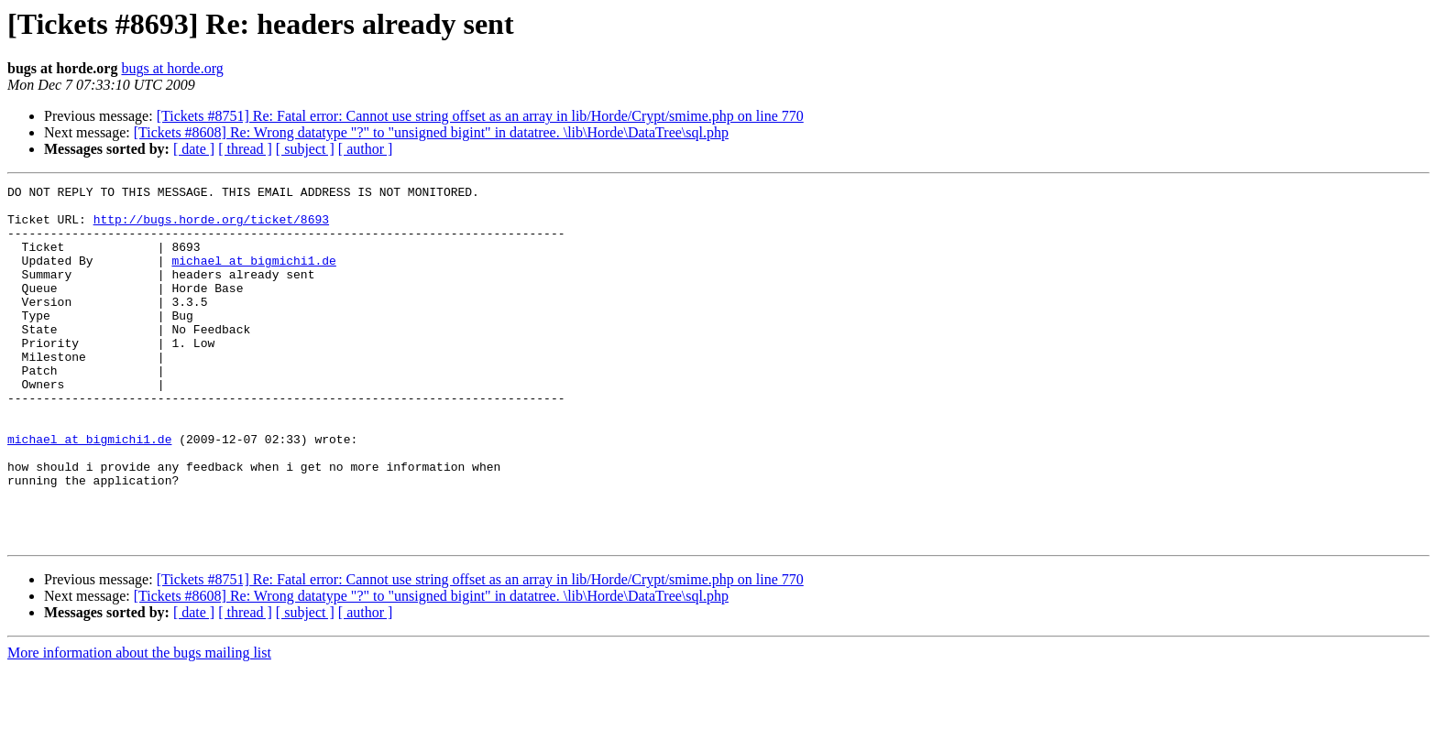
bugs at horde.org (172, 68)
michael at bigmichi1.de (253, 276)
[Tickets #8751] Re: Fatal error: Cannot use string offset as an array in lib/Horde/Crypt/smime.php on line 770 (480, 116)
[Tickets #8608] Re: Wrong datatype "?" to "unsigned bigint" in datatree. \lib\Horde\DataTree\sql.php (431, 132)
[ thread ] (245, 149)
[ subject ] (305, 149)
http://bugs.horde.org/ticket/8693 (211, 227)
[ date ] (193, 149)
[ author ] (365, 149)
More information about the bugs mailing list (139, 724)
